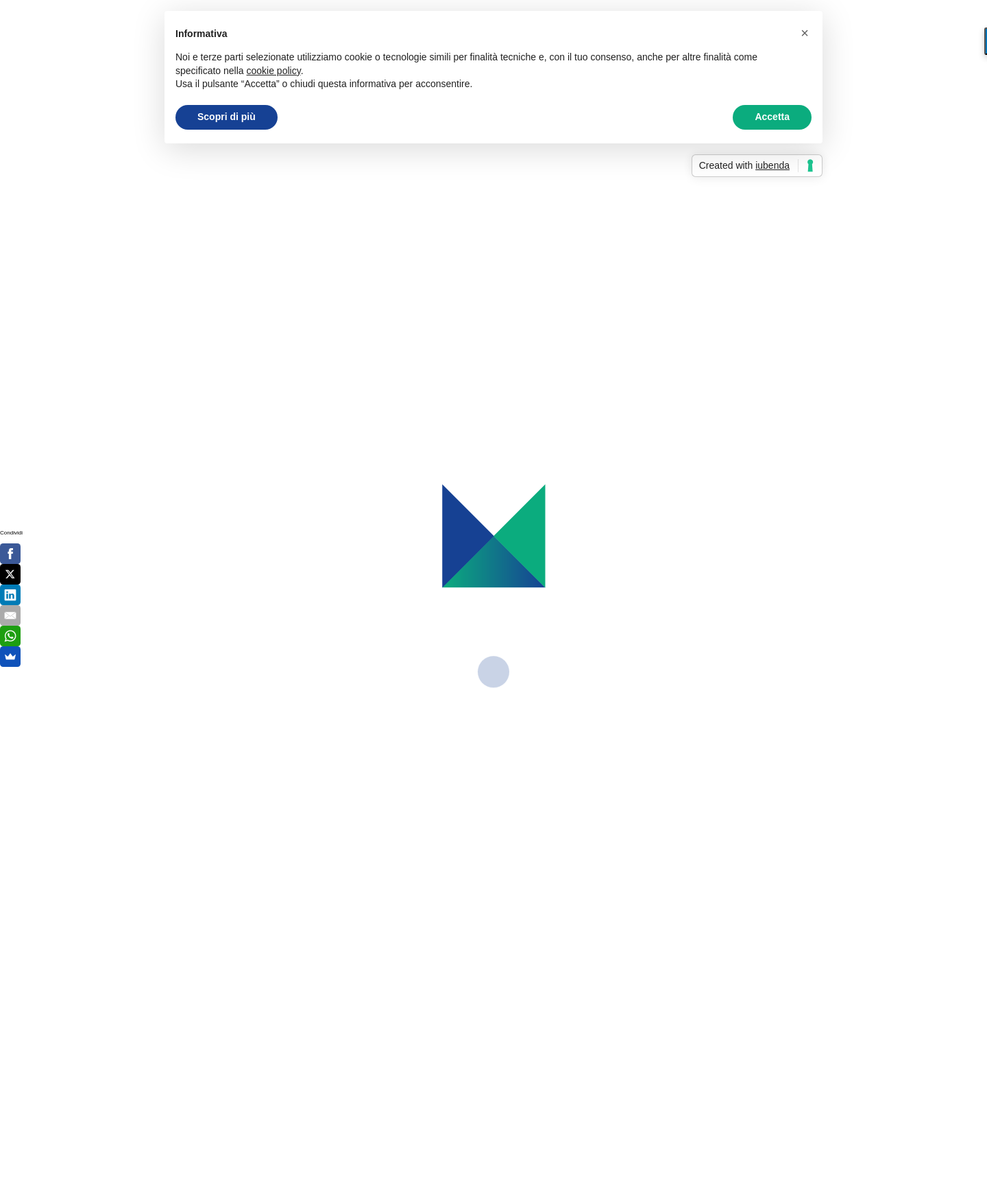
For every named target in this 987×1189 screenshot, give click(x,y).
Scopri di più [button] (226, 116)
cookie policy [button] (274, 70)
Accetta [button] (772, 116)
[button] (805, 33)
